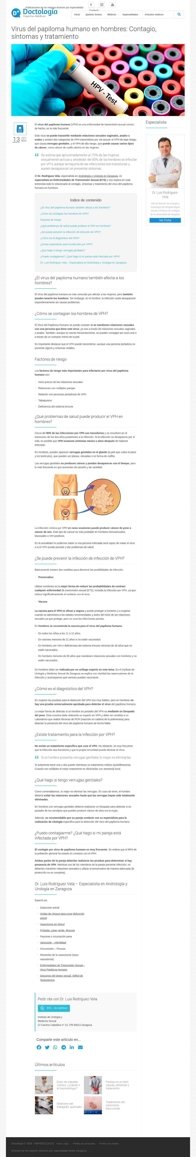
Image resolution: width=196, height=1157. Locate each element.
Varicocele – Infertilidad (53, 942)
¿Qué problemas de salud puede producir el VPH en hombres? (75, 225)
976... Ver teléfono (54, 1008)
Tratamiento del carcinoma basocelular (115, 1105)
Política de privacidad (84, 1143)
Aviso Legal (62, 1143)
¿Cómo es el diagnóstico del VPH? (59, 238)
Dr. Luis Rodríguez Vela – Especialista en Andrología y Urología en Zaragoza (83, 262)
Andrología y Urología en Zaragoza (98, 176)
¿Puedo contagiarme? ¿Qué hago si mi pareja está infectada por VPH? (80, 256)
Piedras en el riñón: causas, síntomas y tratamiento (117, 1085)
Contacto (94, 10)
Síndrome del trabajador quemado (69, 1105)
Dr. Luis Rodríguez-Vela (165, 195)
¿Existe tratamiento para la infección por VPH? (66, 244)
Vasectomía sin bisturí (52, 924)
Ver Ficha (165, 220)
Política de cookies (109, 1143)
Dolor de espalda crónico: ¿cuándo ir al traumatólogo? (68, 1085)
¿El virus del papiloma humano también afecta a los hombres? (75, 207)
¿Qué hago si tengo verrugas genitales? (62, 250)
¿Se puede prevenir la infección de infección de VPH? (70, 232)
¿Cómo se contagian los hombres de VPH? (64, 213)
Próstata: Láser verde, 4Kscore (57, 930)
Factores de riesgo (50, 219)
